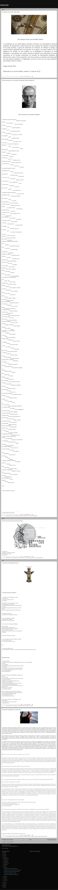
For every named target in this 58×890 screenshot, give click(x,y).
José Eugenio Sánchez (29, 705)
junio (5, 867)
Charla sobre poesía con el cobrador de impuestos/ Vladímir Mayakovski (18, 80)
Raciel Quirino (27, 557)
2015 (4, 852)
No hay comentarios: (27, 76)
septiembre (6, 862)
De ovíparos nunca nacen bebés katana (11, 12)
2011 (4, 882)
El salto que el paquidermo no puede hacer (11, 709)
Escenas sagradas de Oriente (11, 836)
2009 (4, 885)
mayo (5, 876)
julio (5, 865)
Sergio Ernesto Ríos (26, 515)
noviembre (6, 859)
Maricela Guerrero (21, 557)
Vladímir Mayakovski (33, 515)
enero (5, 880)
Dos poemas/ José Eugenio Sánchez (10, 562)
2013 (4, 855)
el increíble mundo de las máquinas (11, 705)
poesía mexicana (37, 836)
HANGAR (4, 5)
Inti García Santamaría (14, 557)
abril (5, 877)
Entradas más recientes (7, 839)
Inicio (30, 839)
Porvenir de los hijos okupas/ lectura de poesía (12, 520)
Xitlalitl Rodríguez (40, 557)
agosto (5, 864)
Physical (32, 836)
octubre (5, 861)
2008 (4, 886)
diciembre (5, 858)
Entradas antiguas (52, 839)
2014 (4, 854)
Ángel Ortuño (8, 557)
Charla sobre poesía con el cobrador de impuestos (14, 515)
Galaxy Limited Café (21, 705)
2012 (4, 857)
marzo (5, 879)
